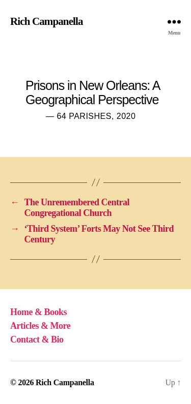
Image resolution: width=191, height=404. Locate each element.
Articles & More (40, 326)
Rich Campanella (46, 21)
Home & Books (38, 312)
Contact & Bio (37, 339)
